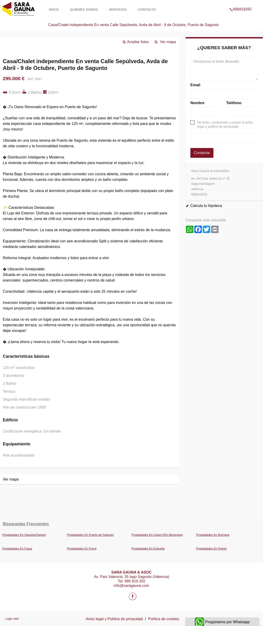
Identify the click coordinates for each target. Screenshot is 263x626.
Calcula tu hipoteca (206, 206)
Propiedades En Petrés (211, 548)
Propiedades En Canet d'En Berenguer (157, 535)
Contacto (147, 9)
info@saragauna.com (131, 586)
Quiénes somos (84, 9)
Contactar (202, 153)
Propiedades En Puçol (82, 548)
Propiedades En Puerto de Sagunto (90, 535)
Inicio (54, 9)
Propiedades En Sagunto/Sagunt (24, 535)
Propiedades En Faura (17, 548)
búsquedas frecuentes (26, 524)
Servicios (118, 9)
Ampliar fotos (138, 42)
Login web (12, 618)
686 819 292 (135, 581)
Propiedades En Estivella (148, 548)
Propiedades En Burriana (212, 535)
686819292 (240, 3)
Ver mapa (168, 42)
